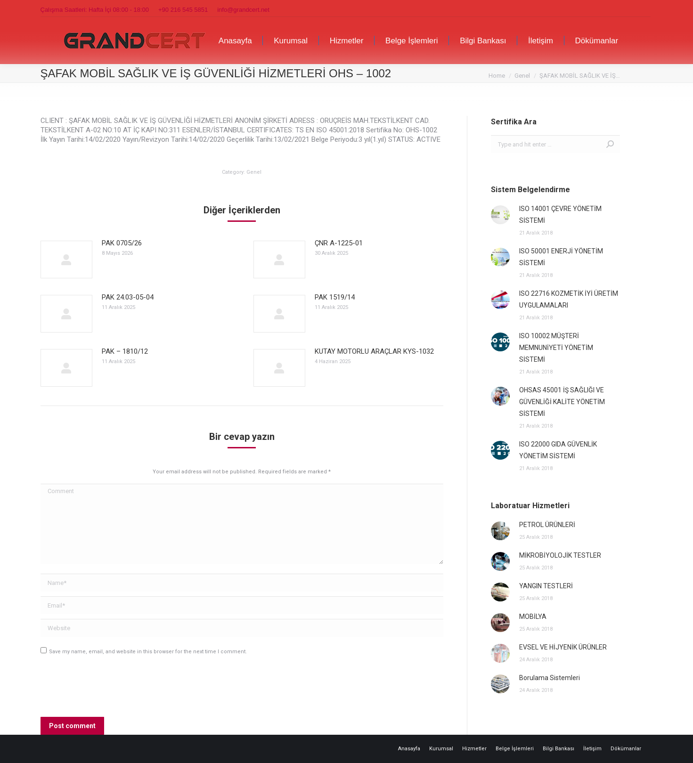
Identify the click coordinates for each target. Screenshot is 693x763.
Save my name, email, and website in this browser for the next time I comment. (148, 652)
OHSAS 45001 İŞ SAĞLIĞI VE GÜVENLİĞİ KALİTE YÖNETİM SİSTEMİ (562, 401)
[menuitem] (235, 40)
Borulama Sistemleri (549, 678)
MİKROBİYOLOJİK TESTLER (560, 555)
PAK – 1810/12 (125, 351)
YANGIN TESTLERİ (546, 586)
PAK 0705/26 (122, 243)
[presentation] (112, 689)
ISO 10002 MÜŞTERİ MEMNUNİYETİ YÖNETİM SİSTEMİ (556, 347)
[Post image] (66, 259)
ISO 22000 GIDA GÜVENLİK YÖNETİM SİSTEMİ (558, 450)
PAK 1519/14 (335, 297)
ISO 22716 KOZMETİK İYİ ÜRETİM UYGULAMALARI (568, 299)
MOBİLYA (532, 616)
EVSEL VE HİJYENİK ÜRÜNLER (563, 647)
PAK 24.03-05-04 (128, 297)
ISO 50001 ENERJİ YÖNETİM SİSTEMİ (561, 257)
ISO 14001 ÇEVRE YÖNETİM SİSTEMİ (560, 214)
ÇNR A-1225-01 (339, 243)
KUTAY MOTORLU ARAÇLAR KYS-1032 (374, 351)
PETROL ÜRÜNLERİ (547, 524)
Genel (253, 172)
